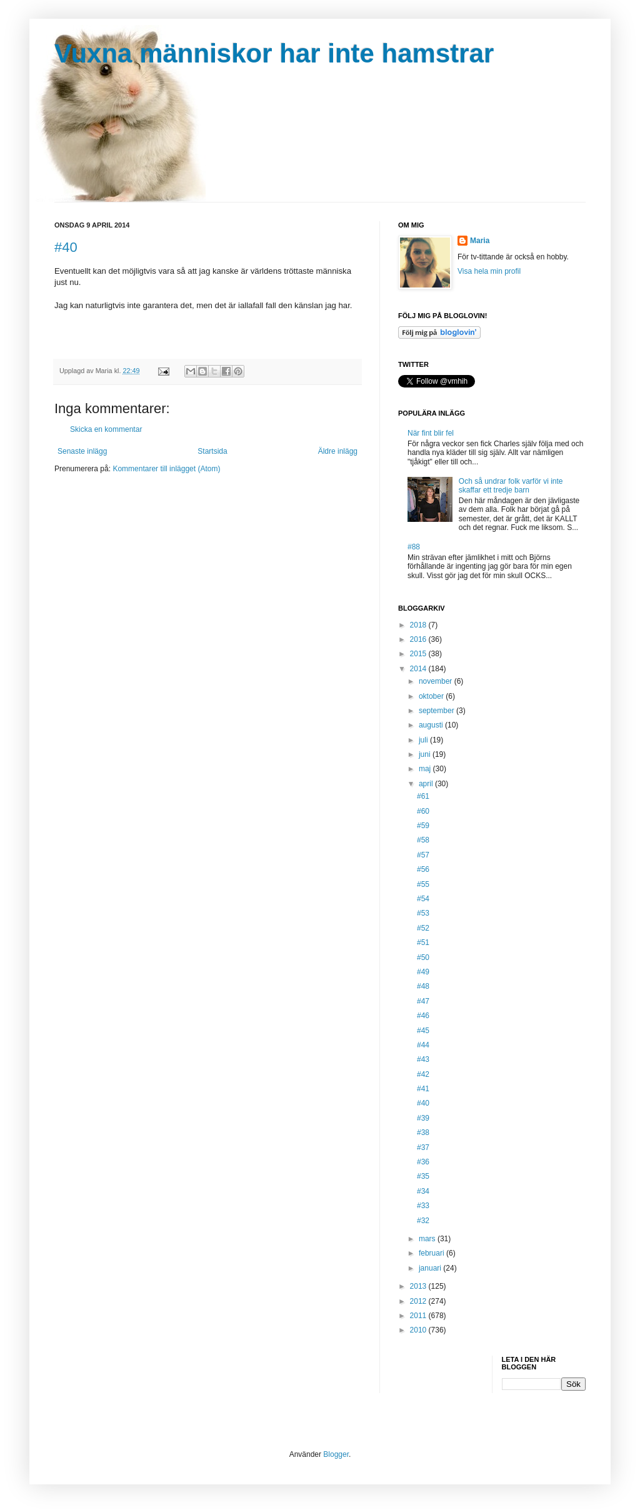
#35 (423, 1176)
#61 (423, 796)
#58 (423, 840)
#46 (423, 1015)
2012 (419, 1301)
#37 (423, 1147)
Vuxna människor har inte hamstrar (274, 53)
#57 (423, 855)
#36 (423, 1162)
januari (431, 1268)
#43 (423, 1059)
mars (428, 1238)
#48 (423, 986)
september (437, 710)
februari (432, 1253)
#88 (414, 546)
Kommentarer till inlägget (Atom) (166, 468)
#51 (423, 942)
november (436, 681)
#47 (423, 1001)
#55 (423, 884)
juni (425, 754)
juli (424, 740)
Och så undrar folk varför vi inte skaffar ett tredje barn (511, 485)
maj (426, 768)
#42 (423, 1074)
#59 (423, 825)
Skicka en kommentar (106, 429)
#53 (423, 913)
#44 (423, 1045)
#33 (423, 1205)
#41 (423, 1088)
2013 (419, 1286)
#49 (423, 972)
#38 (423, 1132)
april (427, 783)
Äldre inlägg (338, 451)
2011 (419, 1315)
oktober (432, 696)
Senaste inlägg (82, 451)
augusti (432, 725)
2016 (419, 639)
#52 (423, 928)
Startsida (212, 451)
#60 (423, 811)
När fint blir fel (431, 433)
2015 (419, 653)
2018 (419, 625)
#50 (423, 957)
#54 (423, 898)
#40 (66, 247)
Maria (479, 240)
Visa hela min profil (489, 271)
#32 (423, 1220)
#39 (423, 1118)
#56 (423, 869)
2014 (419, 668)
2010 (419, 1330)
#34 (423, 1191)
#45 (423, 1030)
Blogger (336, 1454)
